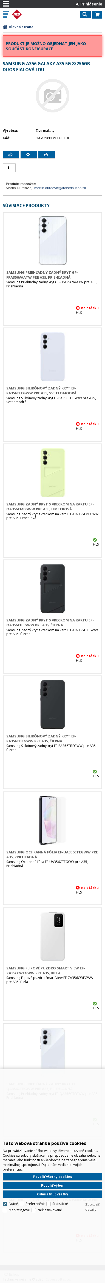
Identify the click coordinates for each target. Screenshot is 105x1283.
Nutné (13, 1203)
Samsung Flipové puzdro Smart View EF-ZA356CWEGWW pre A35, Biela (45, 970)
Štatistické (60, 1203)
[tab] (9, 167)
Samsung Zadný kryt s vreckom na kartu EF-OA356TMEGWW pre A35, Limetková (50, 506)
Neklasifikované (50, 1210)
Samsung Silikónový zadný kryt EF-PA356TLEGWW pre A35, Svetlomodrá (41, 390)
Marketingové (19, 1210)
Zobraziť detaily (92, 1207)
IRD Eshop (28, 14)
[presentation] (9, 168)
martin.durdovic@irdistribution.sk (60, 188)
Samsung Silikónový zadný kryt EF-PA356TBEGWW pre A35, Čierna (41, 738)
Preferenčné (35, 1203)
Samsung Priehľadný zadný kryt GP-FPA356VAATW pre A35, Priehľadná (42, 275)
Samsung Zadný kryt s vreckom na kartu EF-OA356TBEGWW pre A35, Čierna (50, 622)
